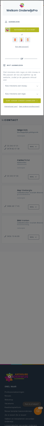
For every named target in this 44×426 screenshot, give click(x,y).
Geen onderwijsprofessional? (29, 106)
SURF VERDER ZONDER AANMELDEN (22, 101)
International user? (11, 106)
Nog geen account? (22, 46)
